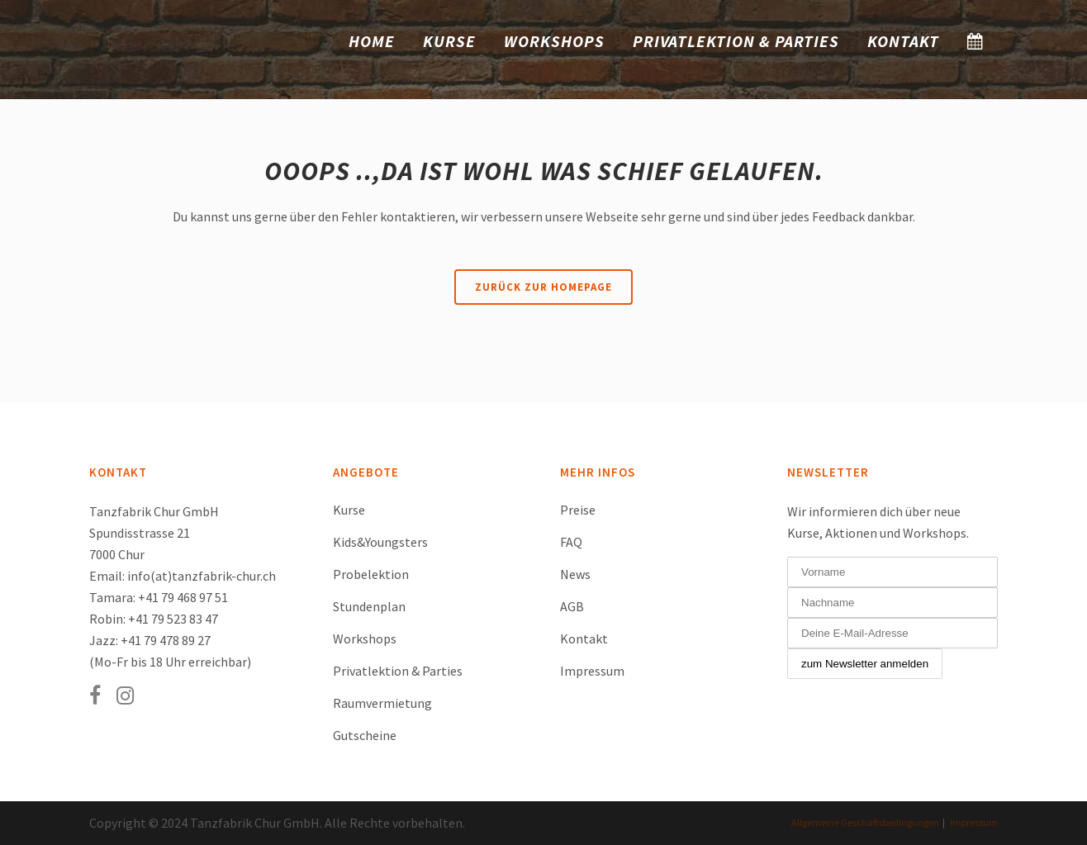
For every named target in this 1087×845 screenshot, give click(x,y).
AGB (572, 606)
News (575, 574)
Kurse (349, 509)
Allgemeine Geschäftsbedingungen (865, 822)
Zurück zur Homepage (543, 287)
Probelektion (371, 574)
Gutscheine (364, 735)
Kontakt (584, 638)
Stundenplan (369, 606)
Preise (578, 509)
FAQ (571, 542)
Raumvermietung (382, 703)
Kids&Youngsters (380, 542)
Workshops (364, 638)
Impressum (592, 670)
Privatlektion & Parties (398, 670)
